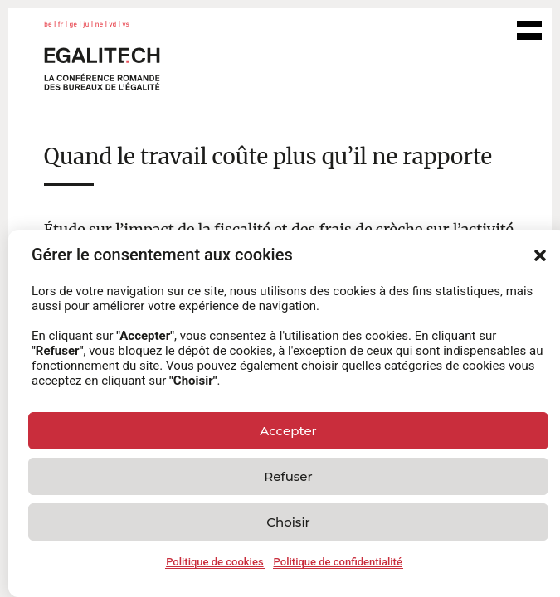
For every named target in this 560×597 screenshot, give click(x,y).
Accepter (288, 431)
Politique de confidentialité (338, 562)
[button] (540, 255)
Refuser (288, 476)
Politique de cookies (214, 562)
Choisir (287, 522)
